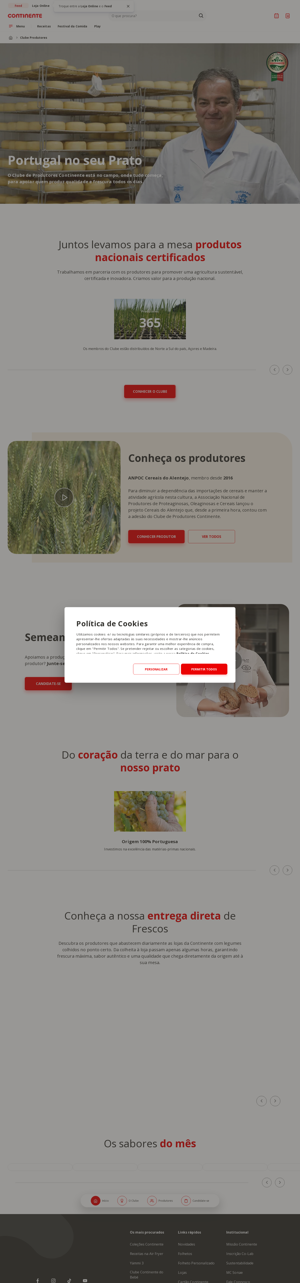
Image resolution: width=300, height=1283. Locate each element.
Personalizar (156, 669)
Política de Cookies (192, 653)
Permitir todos (204, 669)
